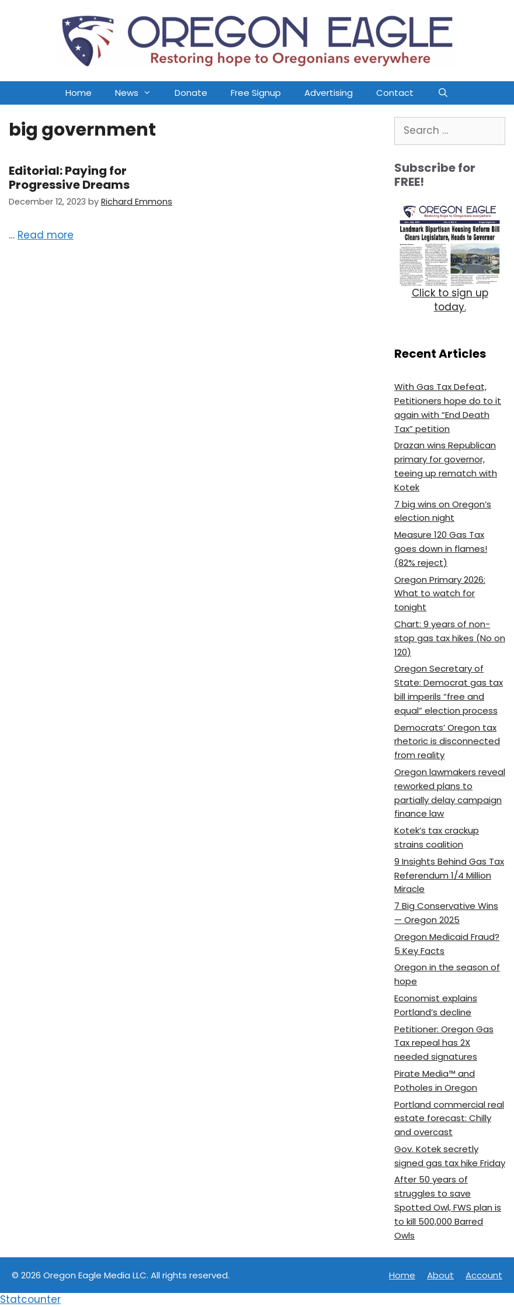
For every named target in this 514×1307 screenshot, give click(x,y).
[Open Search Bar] (442, 93)
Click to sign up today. (450, 300)
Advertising (328, 93)
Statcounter (30, 1299)
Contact (395, 93)
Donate (191, 93)
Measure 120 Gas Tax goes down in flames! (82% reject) (440, 548)
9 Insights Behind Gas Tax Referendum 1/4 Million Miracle (449, 875)
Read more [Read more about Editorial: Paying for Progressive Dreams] (46, 235)
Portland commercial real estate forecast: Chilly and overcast (449, 1118)
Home (78, 93)
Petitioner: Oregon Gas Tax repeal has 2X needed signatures (444, 1043)
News (139, 93)
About (440, 1275)
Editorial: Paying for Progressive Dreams (69, 177)
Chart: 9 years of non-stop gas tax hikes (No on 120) (449, 638)
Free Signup (256, 93)
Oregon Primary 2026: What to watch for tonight (439, 593)
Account (484, 1275)
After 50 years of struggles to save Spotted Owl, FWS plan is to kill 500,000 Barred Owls (447, 1207)
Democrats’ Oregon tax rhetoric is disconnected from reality (447, 741)
